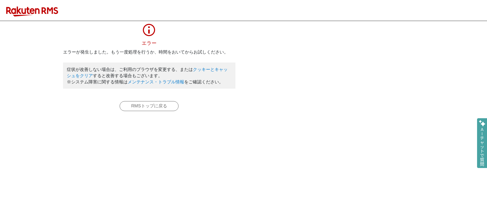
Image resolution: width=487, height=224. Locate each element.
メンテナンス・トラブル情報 (156, 81)
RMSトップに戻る (149, 105)
